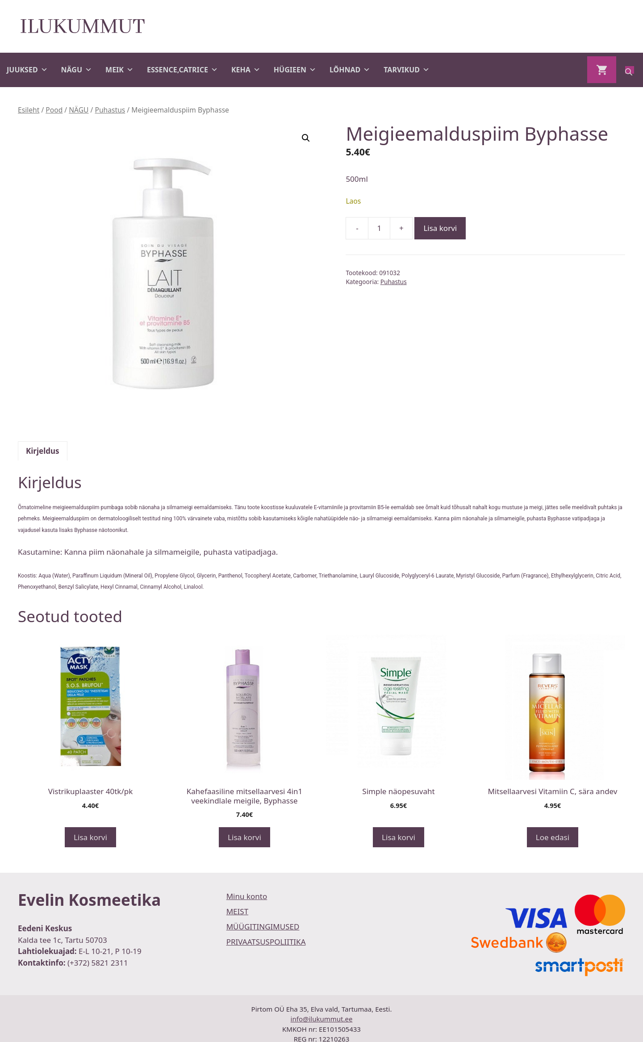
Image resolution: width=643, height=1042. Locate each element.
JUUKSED (27, 70)
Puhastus (110, 110)
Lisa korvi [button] (90, 837)
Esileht (28, 110)
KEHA (245, 70)
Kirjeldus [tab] (42, 451)
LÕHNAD (350, 70)
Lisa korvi (440, 228)
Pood (54, 110)
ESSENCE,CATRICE (182, 70)
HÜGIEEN (295, 70)
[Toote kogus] (379, 228)
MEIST (237, 911)
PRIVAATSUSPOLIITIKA (266, 942)
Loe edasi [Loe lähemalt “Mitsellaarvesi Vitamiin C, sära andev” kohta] (552, 837)
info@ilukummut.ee (322, 1018)
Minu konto (246, 896)
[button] (306, 138)
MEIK (119, 70)
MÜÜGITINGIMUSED (263, 926)
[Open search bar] (629, 70)
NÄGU (76, 70)
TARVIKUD (407, 70)
